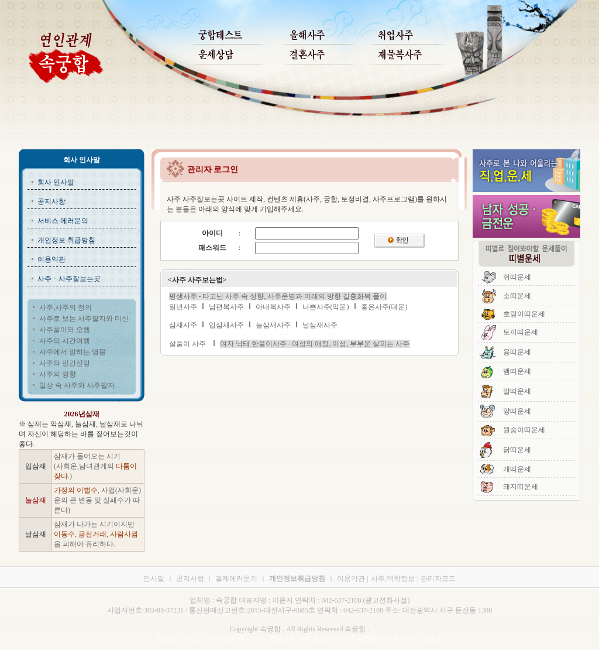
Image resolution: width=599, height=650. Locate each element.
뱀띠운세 (517, 371)
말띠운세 (517, 391)
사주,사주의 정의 (65, 307)
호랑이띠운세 (524, 314)
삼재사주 (183, 325)
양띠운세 (517, 411)
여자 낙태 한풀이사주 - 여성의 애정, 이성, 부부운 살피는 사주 (315, 344)
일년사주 (183, 307)
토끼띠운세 (520, 332)
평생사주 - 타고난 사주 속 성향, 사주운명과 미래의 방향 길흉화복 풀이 (278, 296)
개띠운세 (517, 469)
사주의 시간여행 (64, 341)
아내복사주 (273, 307)
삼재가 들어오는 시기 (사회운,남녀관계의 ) (95, 466)
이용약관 (51, 259)
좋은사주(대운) (384, 307)
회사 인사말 (55, 182)
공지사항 (51, 201)
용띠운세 (517, 352)
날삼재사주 (320, 325)
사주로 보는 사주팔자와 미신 (84, 318)
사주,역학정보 (393, 578)
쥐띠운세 (517, 277)
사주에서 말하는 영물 (72, 352)
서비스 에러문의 (62, 221)
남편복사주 (226, 307)
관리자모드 (438, 578)
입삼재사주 (226, 325)
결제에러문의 (236, 578)
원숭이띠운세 (524, 430)
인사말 (153, 578)
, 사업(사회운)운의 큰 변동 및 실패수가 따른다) (97, 500)
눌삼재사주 (273, 325)
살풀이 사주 (187, 344)
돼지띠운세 (520, 487)
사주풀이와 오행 (64, 330)
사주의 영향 (57, 374)
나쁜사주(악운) (325, 307)
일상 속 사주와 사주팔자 (77, 385)
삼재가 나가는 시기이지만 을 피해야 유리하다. (96, 534)
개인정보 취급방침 (66, 240)
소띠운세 (517, 296)
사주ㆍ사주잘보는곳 (69, 279)
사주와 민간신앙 (64, 363)
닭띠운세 (517, 450)
